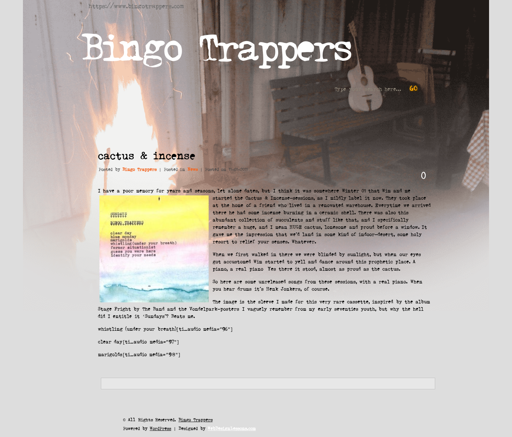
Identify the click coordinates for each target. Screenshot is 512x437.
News (193, 169)
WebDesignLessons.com (232, 428)
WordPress (160, 428)
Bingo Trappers (216, 45)
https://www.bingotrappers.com (136, 5)
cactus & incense (146, 155)
